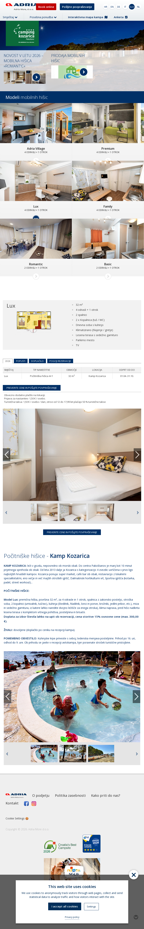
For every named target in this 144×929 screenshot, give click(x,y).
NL (138, 6)
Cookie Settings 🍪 (17, 818)
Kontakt (12, 803)
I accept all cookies (65, 906)
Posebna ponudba (43, 17)
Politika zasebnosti (70, 795)
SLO (132, 6)
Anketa (121, 17)
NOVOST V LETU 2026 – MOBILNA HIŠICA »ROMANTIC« (23, 61)
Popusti (20, 361)
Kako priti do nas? (105, 795)
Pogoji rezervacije (60, 361)
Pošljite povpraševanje (77, 7)
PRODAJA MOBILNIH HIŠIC (68, 58)
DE (118, 6)
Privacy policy (72, 917)
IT (125, 6)
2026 (7, 361)
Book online (46, 7)
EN (112, 6)
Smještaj (10, 17)
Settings (91, 906)
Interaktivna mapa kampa (87, 17)
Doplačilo (37, 361)
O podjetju (41, 795)
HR (105, 6)
